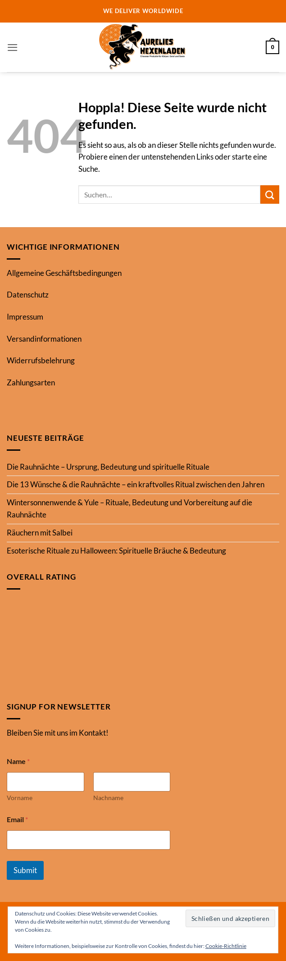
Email (17, 819)
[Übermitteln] (269, 194)
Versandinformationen (44, 338)
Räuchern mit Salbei (40, 532)
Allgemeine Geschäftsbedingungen (64, 273)
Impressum (25, 316)
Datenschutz (28, 294)
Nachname (108, 797)
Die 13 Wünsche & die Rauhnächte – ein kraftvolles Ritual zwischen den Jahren (135, 484)
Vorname (19, 797)
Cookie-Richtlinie (225, 946)
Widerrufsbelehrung (41, 360)
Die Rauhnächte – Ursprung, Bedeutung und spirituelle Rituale (108, 466)
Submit (25, 870)
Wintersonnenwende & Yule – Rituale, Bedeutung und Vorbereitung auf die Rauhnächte (129, 508)
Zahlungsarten (31, 382)
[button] (12, 47)
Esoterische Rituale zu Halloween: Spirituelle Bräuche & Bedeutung (116, 550)
